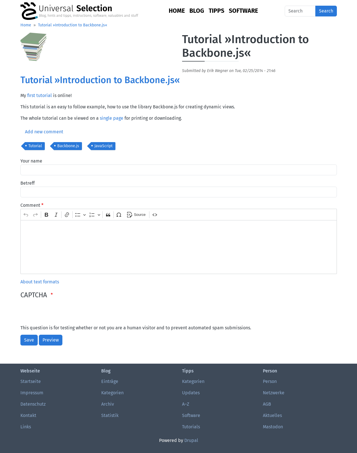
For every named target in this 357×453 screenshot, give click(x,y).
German (268, 10)
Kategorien (112, 392)
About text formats (39, 282)
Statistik (110, 415)
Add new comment (44, 131)
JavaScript (103, 146)
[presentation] (63, 313)
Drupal (191, 440)
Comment (30, 205)
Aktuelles (272, 415)
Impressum (31, 392)
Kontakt (28, 415)
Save (29, 340)
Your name (31, 161)
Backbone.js (68, 146)
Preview (51, 340)
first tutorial (39, 95)
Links (25, 426)
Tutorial (35, 146)
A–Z (185, 404)
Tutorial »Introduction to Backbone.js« (72, 25)
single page (111, 118)
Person (270, 381)
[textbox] (178, 247)
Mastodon (273, 426)
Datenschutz (33, 404)
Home (177, 10)
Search (326, 11)
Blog (196, 10)
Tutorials (191, 426)
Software (243, 10)
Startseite (30, 381)
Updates (191, 392)
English (277, 10)
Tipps (216, 10)
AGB (267, 404)
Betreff (27, 183)
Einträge (109, 381)
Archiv (107, 404)
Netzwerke (273, 392)
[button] (33, 48)
